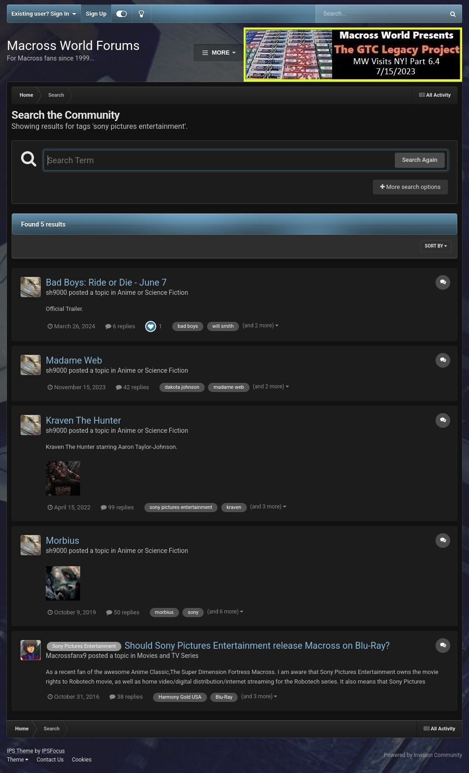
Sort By (436, 245)
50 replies (122, 612)
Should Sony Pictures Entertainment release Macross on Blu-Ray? (257, 645)
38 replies (125, 696)
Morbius (62, 540)
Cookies (82, 759)
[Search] (357, 14)
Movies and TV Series (167, 655)
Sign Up (96, 13)
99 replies (117, 507)
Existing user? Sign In (43, 14)
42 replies (132, 387)
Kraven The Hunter (83, 420)
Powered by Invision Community (423, 755)
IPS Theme (20, 751)
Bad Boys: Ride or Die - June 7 (106, 282)
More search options (410, 186)
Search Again (419, 159)
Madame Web (74, 360)
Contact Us (50, 759)
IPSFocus (53, 751)
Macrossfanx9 (66, 655)
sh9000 (56, 292)
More (220, 52)
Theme (17, 759)
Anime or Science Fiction (153, 292)
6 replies (120, 326)
